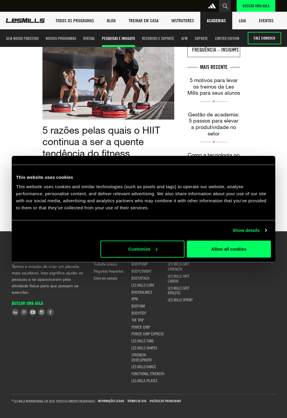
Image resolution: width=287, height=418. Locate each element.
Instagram (41, 312)
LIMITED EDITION (227, 38)
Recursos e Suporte (158, 38)
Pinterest (24, 312)
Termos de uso (136, 401)
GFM (184, 38)
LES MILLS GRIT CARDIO (178, 278)
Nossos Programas (61, 38)
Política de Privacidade (165, 401)
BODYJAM (138, 305)
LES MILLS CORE (142, 285)
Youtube (32, 312)
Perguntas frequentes (108, 270)
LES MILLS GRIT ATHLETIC (178, 290)
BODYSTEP (138, 312)
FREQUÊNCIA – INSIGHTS (215, 49)
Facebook (50, 312)
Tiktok (59, 312)
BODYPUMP (139, 263)
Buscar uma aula (255, 5)
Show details (246, 230)
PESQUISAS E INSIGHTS (118, 38)
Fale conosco (264, 37)
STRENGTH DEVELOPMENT (141, 357)
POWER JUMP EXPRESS (147, 333)
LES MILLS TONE (142, 340)
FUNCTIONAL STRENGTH (147, 373)
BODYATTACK (140, 278)
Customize (143, 248)
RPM (134, 298)
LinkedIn (15, 312)
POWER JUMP (140, 326)
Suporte (201, 38)
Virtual (89, 38)
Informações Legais (111, 401)
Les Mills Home (25, 20)
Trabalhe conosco (105, 263)
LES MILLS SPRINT (180, 299)
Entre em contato (105, 278)
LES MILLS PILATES (144, 380)
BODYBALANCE (141, 292)
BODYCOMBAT (141, 270)
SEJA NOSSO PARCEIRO (22, 38)
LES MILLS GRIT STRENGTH (178, 266)
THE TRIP (137, 319)
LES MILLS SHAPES (144, 347)
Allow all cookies (229, 248)
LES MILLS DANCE (143, 366)
